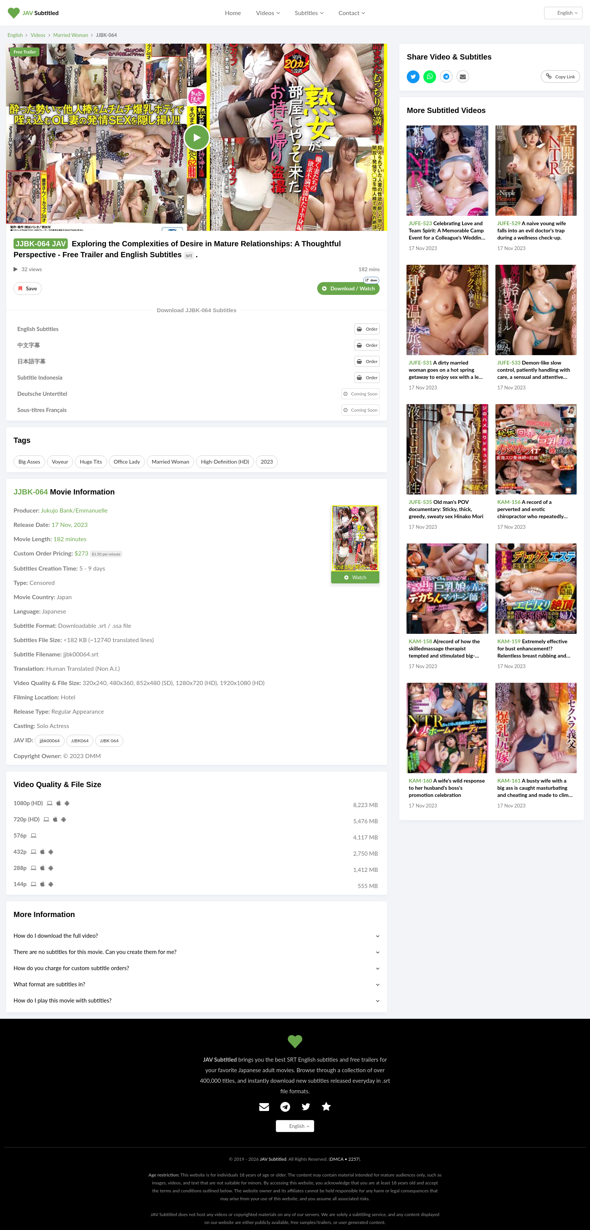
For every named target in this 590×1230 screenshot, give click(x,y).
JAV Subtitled (273, 1159)
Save (27, 288)
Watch (355, 577)
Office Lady (127, 461)
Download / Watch (350, 286)
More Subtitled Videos (446, 110)
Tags (22, 440)
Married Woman (70, 35)
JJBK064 (80, 740)
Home (233, 12)
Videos (37, 35)
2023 (267, 461)
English (568, 13)
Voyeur (60, 461)
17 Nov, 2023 (70, 524)
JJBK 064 (109, 740)
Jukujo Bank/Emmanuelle (74, 510)
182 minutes (70, 538)
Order (367, 329)
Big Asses (29, 461)
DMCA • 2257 (344, 1159)
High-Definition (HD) (225, 461)
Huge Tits (91, 461)
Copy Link (560, 76)
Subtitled (41, 12)
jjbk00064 (49, 740)
